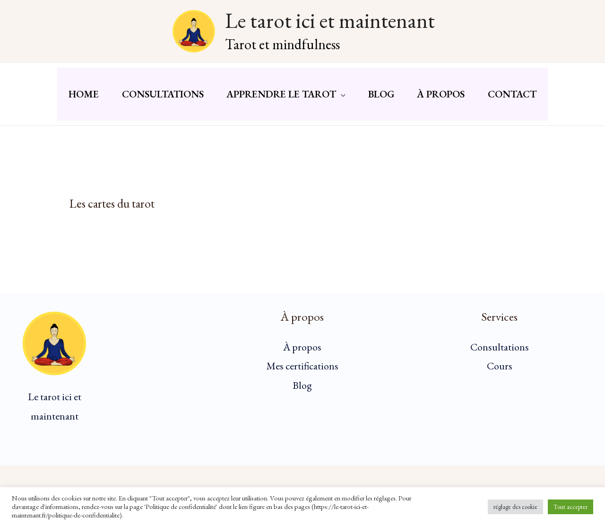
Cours (499, 370)
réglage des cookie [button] (515, 507)
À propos (302, 351)
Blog (302, 389)
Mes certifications (302, 370)
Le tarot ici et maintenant (330, 20)
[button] (340, 96)
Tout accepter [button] (570, 507)
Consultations (499, 351)
